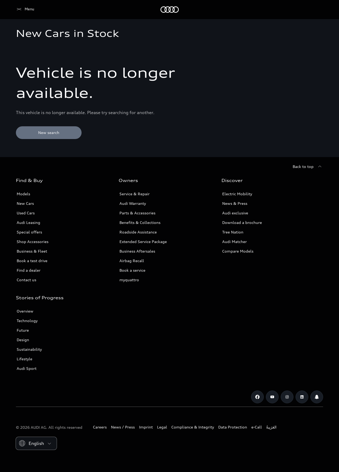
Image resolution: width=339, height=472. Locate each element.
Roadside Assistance (138, 232)
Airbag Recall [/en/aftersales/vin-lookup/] (131, 260)
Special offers (29, 232)
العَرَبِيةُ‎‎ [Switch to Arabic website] (271, 427)
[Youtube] (272, 397)
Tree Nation (232, 232)
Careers (100, 427)
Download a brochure (242, 222)
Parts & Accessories (137, 213)
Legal (162, 427)
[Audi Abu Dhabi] (25, 9)
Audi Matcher (234, 241)
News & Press (234, 203)
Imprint (146, 427)
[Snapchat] (316, 397)
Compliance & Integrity (192, 427)
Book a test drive (32, 260)
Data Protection (232, 427)
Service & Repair (134, 194)
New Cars (25, 203)
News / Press (123, 427)
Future (23, 330)
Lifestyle (24, 359)
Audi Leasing (28, 222)
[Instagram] (287, 397)
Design (23, 339)
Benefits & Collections (139, 222)
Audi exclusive (235, 213)
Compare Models (237, 251)
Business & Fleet (32, 251)
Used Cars (26, 213)
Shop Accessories (32, 241)
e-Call (256, 427)
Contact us (26, 280)
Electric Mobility (237, 194)
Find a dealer (29, 270)
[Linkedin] (302, 397)
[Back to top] (308, 166)
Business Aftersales (137, 251)
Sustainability (29, 349)
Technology (27, 320)
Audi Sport (27, 368)
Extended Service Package (143, 241)
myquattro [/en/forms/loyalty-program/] (129, 280)
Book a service (132, 270)
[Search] (316, 9)
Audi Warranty (132, 203)
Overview (25, 311)
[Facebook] (257, 397)
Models (23, 194)
